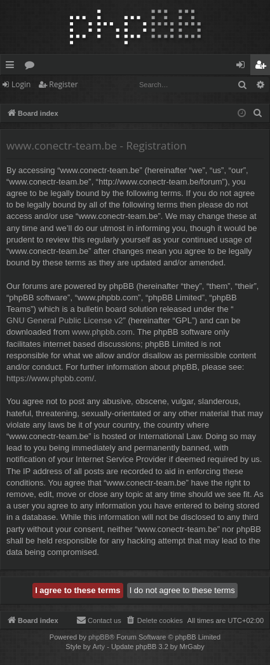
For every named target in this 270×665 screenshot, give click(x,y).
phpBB (98, 637)
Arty (99, 646)
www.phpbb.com (102, 332)
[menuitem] (258, 113)
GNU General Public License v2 (64, 320)
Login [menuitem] (243, 67)
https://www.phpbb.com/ (50, 378)
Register (63, 84)
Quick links (12, 67)
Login (20, 84)
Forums (32, 67)
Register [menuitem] (263, 67)
